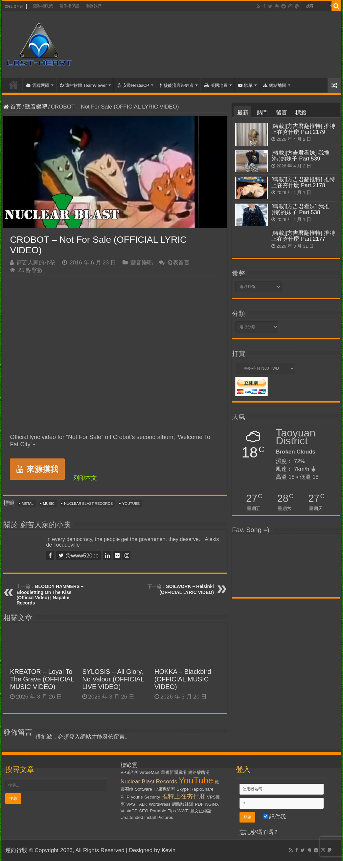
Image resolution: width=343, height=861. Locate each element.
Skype (182, 789)
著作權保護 (69, 6)
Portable (158, 810)
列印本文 (85, 478)
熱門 (262, 113)
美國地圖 (216, 85)
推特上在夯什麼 (183, 796)
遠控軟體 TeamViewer (83, 85)
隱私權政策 (43, 6)
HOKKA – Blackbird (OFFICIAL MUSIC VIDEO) (182, 679)
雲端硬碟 (37, 85)
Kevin (169, 850)
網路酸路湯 (199, 772)
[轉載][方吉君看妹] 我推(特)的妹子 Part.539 (300, 156)
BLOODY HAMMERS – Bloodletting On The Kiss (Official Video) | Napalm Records (49, 594)
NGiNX (211, 804)
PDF (199, 804)
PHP (125, 797)
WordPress (160, 804)
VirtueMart (149, 772)
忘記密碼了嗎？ (259, 832)
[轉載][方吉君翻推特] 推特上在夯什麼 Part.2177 (303, 236)
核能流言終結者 (177, 85)
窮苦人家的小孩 (36, 262)
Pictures (165, 817)
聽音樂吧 (36, 107)
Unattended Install (138, 817)
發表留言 (178, 262)
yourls (137, 797)
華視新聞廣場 (174, 772)
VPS (130, 804)
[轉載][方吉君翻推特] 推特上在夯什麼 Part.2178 (303, 182)
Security (152, 797)
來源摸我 (37, 469)
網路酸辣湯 (182, 804)
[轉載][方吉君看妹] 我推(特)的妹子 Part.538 (300, 209)
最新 (242, 113)
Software (143, 789)
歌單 (245, 85)
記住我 (274, 817)
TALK (142, 804)
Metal (28, 503)
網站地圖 (274, 85)
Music (49, 503)
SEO (143, 810)
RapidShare (201, 789)
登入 (74, 737)
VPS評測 (129, 772)
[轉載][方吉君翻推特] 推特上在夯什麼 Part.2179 (303, 129)
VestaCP (129, 810)
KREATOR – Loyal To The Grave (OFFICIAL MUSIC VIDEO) (42, 679)
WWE (183, 810)
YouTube (131, 503)
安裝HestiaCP (133, 85)
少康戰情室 (164, 789)
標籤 (301, 113)
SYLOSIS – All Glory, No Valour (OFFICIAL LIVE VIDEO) (113, 679)
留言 (281, 113)
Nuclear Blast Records (88, 503)
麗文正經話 (201, 810)
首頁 (13, 84)
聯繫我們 (94, 6)
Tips (172, 810)
